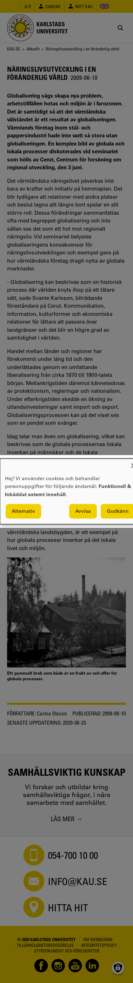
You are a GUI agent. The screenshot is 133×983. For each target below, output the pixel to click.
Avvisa (83, 511)
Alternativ (23, 511)
